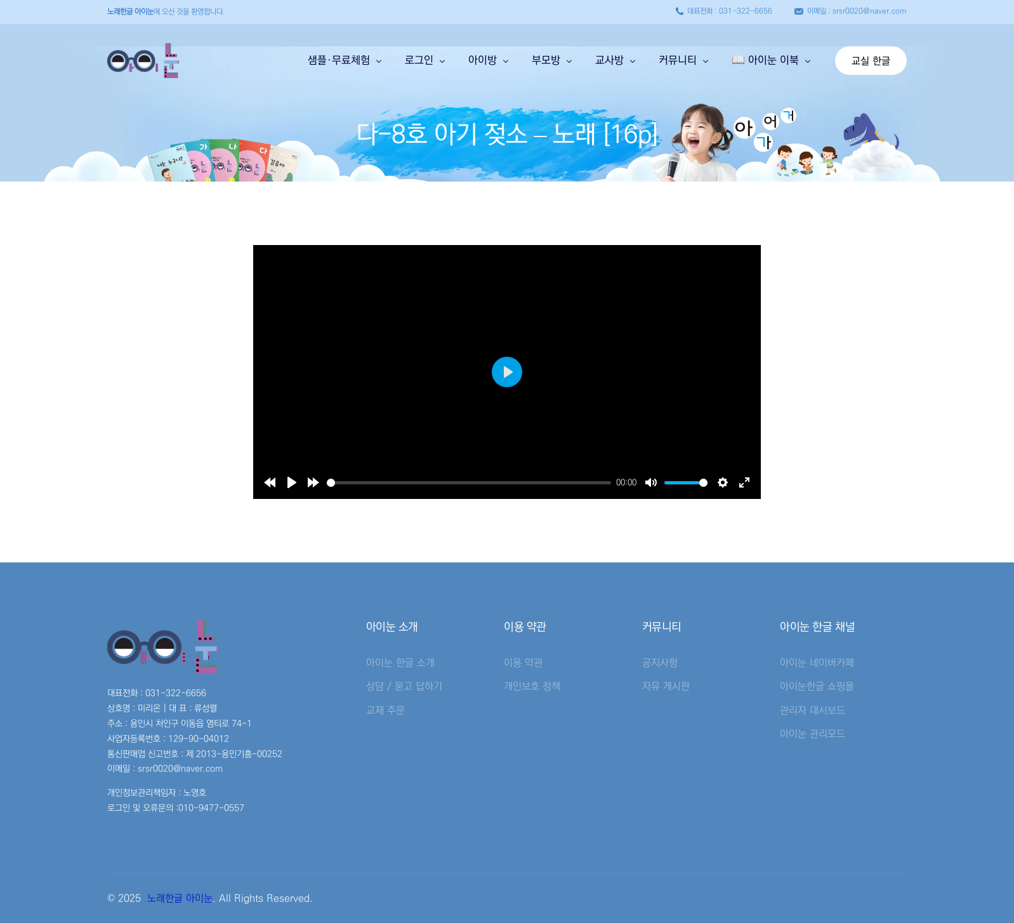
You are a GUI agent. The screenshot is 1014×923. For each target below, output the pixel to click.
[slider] (469, 483)
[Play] (292, 482)
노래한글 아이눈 (180, 898)
